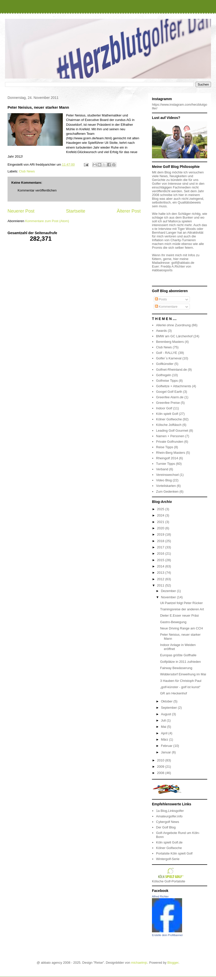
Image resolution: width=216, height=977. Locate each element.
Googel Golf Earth (169, 392)
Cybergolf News (167, 822)
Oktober (167, 701)
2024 (161, 515)
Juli (164, 720)
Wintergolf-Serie (167, 859)
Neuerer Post (21, 211)
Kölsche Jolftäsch (168, 425)
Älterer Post (129, 211)
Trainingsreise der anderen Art (182, 609)
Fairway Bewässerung (176, 668)
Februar (167, 746)
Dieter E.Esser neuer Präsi (179, 615)
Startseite (75, 211)
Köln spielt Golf (167, 414)
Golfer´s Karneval (168, 358)
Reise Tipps (164, 447)
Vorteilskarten (166, 486)
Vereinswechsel (167, 475)
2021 (161, 522)
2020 (161, 528)
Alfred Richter (160, 896)
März (165, 739)
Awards (161, 331)
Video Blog (164, 480)
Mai (164, 727)
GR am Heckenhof (173, 693)
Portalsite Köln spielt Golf (174, 853)
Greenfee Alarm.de (169, 397)
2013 (161, 572)
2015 (161, 560)
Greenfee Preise (168, 403)
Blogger (172, 962)
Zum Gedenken (167, 491)
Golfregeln (163, 375)
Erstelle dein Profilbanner (167, 935)
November (169, 597)
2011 (161, 585)
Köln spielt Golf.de (169, 842)
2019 (161, 534)
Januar (166, 752)
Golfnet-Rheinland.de (171, 369)
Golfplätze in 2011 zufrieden (180, 662)
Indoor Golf (164, 408)
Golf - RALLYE (166, 353)
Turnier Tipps (165, 464)
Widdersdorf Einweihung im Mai (183, 674)
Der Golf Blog (166, 827)
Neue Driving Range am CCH (181, 628)
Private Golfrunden (169, 441)
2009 (161, 766)
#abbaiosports (162, 270)
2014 (161, 566)
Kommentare (166, 306)
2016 (161, 553)
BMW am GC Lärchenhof (174, 336)
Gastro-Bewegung (173, 622)
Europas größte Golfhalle (178, 655)
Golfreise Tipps (167, 380)
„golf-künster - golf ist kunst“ (180, 687)
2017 (161, 547)
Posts (161, 299)
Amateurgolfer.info (169, 816)
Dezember (169, 591)
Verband (162, 469)
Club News (27, 171)
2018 (161, 541)
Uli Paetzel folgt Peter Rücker (181, 603)
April (165, 733)
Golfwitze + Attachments (173, 386)
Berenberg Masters (170, 342)
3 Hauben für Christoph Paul (180, 681)
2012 (161, 579)
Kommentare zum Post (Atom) (47, 221)
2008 (161, 773)
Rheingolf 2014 (167, 458)
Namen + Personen (170, 436)
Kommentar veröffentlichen (37, 190)
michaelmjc (139, 962)
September (169, 707)
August (166, 714)
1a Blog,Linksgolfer (170, 811)
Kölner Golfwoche (169, 419)
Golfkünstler (164, 364)
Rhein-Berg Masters (170, 452)
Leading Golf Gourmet (172, 430)
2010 (161, 760)
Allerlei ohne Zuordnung (173, 325)
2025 (161, 509)
